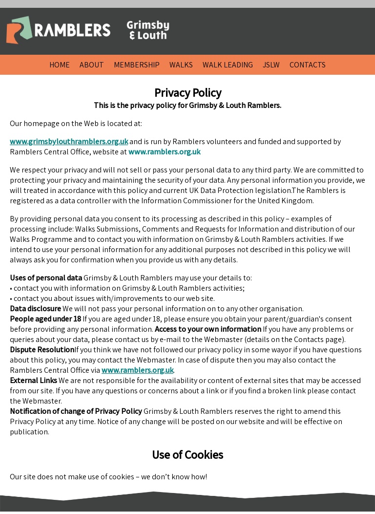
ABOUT (92, 65)
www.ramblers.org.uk (137, 370)
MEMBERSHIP (137, 65)
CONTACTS (308, 65)
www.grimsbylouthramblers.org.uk (69, 141)
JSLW (271, 65)
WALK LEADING (228, 65)
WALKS (181, 65)
